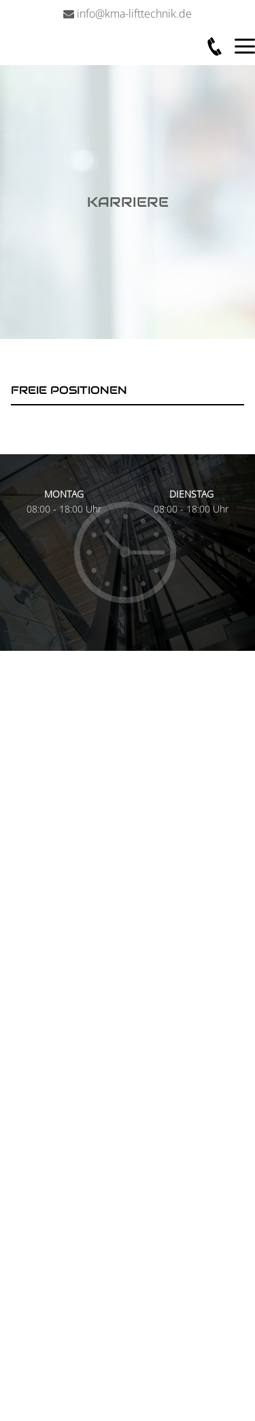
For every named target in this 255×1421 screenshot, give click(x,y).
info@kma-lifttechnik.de (134, 13)
